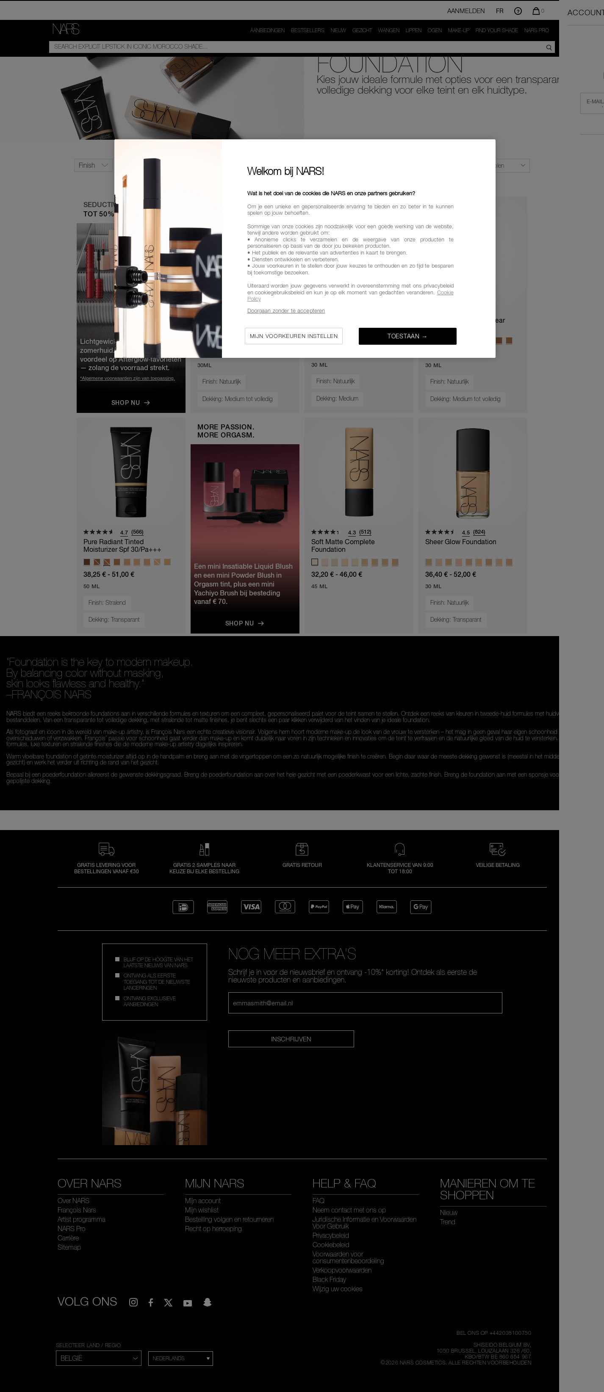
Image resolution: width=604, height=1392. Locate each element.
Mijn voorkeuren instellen (294, 335)
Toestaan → (408, 336)
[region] (305, 248)
